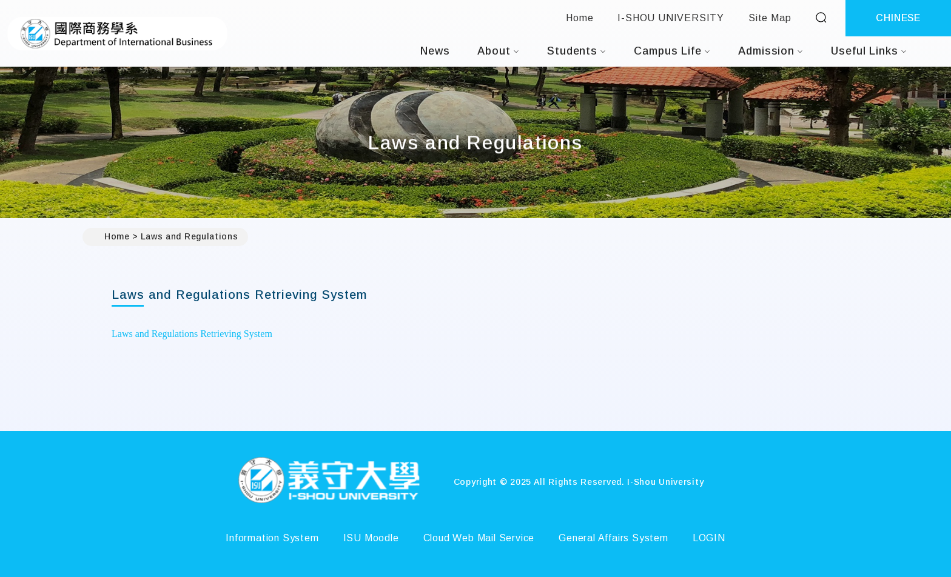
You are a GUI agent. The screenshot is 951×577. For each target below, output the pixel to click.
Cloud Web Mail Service (479, 538)
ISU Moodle (371, 538)
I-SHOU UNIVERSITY (670, 18)
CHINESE (898, 18)
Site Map (769, 18)
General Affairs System (613, 538)
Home (579, 18)
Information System (272, 538)
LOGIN (709, 538)
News (435, 51)
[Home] (329, 481)
